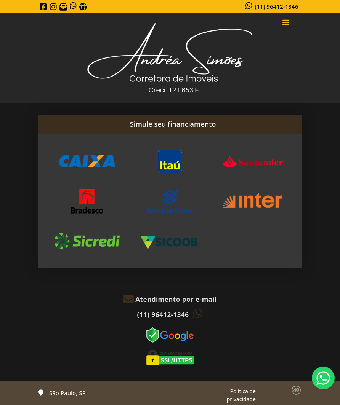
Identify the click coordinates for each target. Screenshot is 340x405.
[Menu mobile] (170, 58)
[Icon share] (43, 6)
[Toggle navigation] (286, 23)
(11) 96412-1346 (276, 6)
